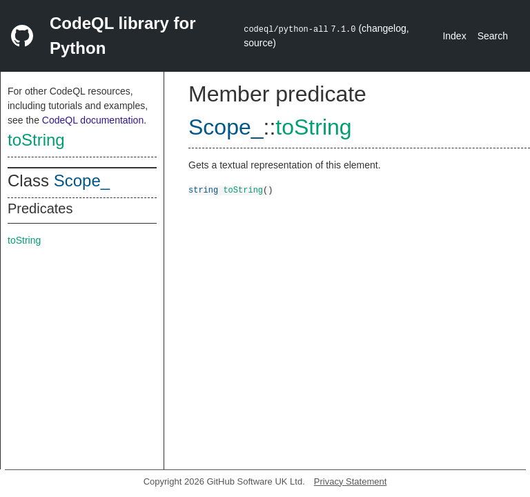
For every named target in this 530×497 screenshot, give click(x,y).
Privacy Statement (350, 481)
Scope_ (82, 180)
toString (36, 139)
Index (454, 35)
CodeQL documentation (93, 120)
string (203, 189)
